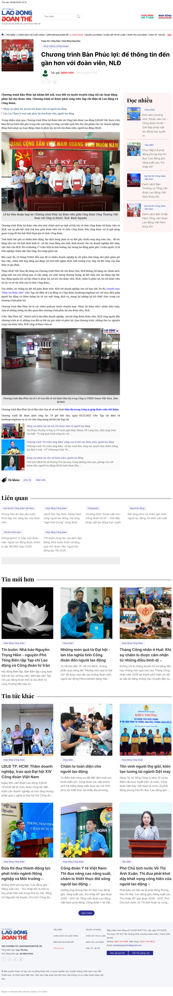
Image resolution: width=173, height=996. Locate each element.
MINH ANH (67, 72)
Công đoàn (77, 35)
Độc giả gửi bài (117, 953)
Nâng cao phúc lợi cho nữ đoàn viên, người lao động (55, 457)
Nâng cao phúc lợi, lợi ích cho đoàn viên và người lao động (35, 108)
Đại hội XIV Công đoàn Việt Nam (155, 177)
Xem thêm (86, 913)
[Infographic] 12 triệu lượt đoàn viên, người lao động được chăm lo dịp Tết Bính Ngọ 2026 (20, 542)
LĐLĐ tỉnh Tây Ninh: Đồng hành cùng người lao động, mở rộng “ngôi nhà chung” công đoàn (62, 518)
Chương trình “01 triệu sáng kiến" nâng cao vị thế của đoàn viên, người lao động (70, 442)
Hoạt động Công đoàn (71, 41)
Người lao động (93, 35)
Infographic (93, 508)
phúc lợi (27, 480)
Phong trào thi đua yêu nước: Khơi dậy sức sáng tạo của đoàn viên (20, 518)
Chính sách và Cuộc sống (31, 35)
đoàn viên (40, 480)
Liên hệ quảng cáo (141, 953)
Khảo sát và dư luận (114, 35)
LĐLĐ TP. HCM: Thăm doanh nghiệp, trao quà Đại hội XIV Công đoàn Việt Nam (27, 771)
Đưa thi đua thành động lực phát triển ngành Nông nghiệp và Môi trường (26, 873)
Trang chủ (45, 41)
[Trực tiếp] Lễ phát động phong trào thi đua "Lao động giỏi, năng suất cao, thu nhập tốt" (154, 158)
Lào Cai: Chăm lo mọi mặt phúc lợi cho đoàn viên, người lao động (38, 113)
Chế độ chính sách (12, 532)
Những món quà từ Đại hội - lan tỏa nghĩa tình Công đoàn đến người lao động (85, 654)
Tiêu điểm (10, 35)
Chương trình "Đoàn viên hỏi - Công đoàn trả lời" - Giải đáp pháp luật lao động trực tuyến (103, 518)
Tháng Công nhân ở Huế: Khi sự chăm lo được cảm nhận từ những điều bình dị (145, 654)
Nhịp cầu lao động (137, 35)
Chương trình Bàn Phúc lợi (18, 94)
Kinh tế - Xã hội (157, 35)
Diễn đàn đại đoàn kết (58, 35)
